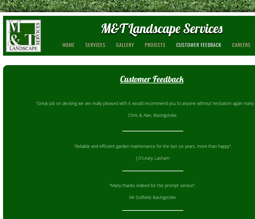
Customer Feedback (198, 44)
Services (95, 44)
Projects (155, 44)
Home (69, 44)
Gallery (125, 44)
